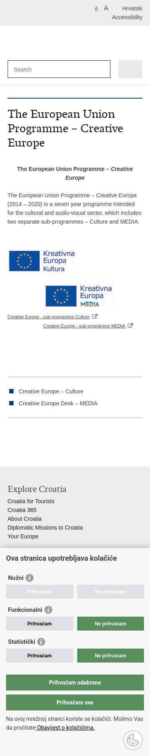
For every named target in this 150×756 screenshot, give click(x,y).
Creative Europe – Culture (51, 391)
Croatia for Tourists (31, 501)
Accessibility (127, 17)
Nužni (16, 577)
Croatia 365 (22, 510)
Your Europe (23, 536)
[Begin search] (102, 69)
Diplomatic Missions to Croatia (45, 527)
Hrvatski (132, 8)
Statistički (21, 641)
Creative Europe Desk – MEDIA (58, 403)
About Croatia (25, 519)
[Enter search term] (43, 69)
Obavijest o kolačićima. (65, 727)
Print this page (12, 438)
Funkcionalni (25, 609)
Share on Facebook (29, 438)
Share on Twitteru (46, 438)
